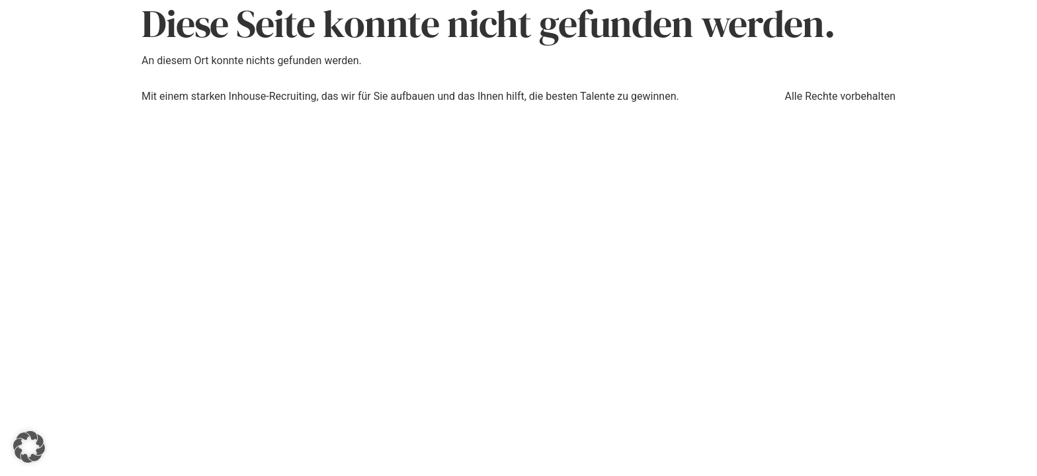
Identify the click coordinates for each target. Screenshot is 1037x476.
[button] (29, 447)
